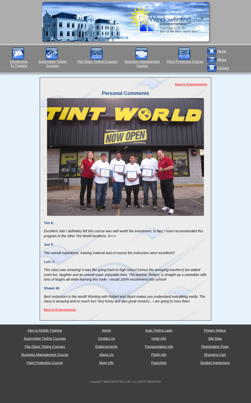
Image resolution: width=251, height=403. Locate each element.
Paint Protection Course (185, 62)
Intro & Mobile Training (45, 330)
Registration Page (214, 347)
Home (221, 51)
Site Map (215, 338)
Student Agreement (215, 363)
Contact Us (106, 338)
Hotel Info (158, 338)
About (221, 60)
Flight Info (158, 355)
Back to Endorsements (191, 84)
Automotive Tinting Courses (52, 64)
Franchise (158, 363)
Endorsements (106, 347)
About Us (106, 355)
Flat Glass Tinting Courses (97, 62)
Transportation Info (159, 347)
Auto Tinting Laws (159, 330)
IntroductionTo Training (19, 64)
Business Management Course (142, 64)
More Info (106, 363)
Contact (223, 68)
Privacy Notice (215, 330)
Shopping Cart (215, 355)
